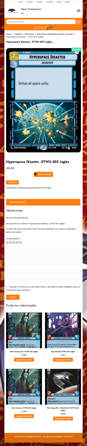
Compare (39, 2)
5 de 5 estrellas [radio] (20, 242)
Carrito (21, 2)
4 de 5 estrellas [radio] (17, 242)
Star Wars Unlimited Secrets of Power (34, 188)
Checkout (30, 2)
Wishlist (67, 2)
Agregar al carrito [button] (24, 360)
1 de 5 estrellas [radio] (7, 242)
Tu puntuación (13, 238)
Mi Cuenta (49, 2)
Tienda (59, 2)
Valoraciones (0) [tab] (18, 202)
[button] (77, 52)
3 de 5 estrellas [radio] (13, 242)
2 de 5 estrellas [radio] (10, 242)
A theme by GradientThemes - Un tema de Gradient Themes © (44, 436)
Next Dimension (31, 9)
